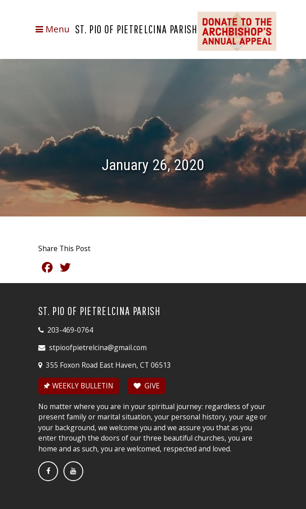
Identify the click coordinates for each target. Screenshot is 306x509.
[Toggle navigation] (52, 29)
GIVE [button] (147, 386)
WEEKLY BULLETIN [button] (77, 386)
